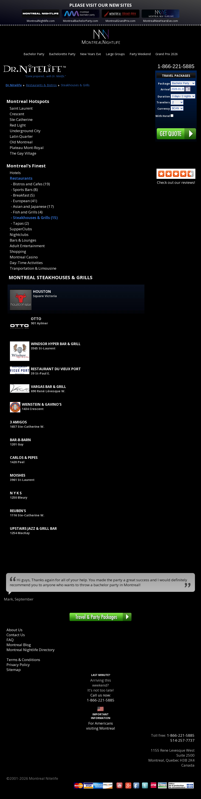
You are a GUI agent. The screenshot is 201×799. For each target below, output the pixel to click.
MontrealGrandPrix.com (120, 21)
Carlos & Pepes (24, 457)
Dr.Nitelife (14, 85)
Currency (163, 108)
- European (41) (24, 200)
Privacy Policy (18, 664)
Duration (164, 96)
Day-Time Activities (26, 262)
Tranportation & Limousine (33, 268)
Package (164, 83)
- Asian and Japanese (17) (32, 206)
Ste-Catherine (21, 119)
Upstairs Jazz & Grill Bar (33, 528)
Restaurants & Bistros (41, 85)
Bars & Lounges (23, 240)
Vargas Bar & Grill (48, 386)
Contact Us (15, 634)
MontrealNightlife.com (41, 21)
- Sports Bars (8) (24, 189)
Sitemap (13, 669)
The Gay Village (23, 153)
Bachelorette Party (62, 54)
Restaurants (21, 178)
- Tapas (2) (20, 223)
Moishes (17, 475)
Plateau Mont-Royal (27, 147)
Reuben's (18, 510)
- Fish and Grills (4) (27, 212)
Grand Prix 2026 (166, 54)
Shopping (18, 251)
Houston (42, 291)
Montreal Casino (24, 257)
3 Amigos (18, 422)
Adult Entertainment (27, 245)
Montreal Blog (18, 644)
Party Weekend (140, 54)
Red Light (18, 125)
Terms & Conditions (23, 659)
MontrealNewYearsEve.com (160, 21)
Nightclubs (19, 234)
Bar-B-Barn (20, 439)
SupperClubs (21, 228)
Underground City (25, 130)
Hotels (15, 172)
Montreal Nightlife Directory (30, 649)
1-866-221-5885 (181, 735)
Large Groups (115, 54)
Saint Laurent (21, 108)
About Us (14, 629)
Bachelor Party (34, 54)
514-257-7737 (182, 740)
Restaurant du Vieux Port (56, 369)
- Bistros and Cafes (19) (30, 183)
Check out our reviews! (176, 180)
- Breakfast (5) (23, 195)
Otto (36, 318)
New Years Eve (90, 54)
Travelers (163, 102)
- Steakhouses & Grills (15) (34, 217)
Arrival (165, 89)
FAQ (10, 639)
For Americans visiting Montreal (100, 726)
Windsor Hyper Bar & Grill (56, 343)
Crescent (17, 113)
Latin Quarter (21, 136)
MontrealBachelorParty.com (80, 21)
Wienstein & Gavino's (42, 404)
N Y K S (16, 493)
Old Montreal (21, 141)
